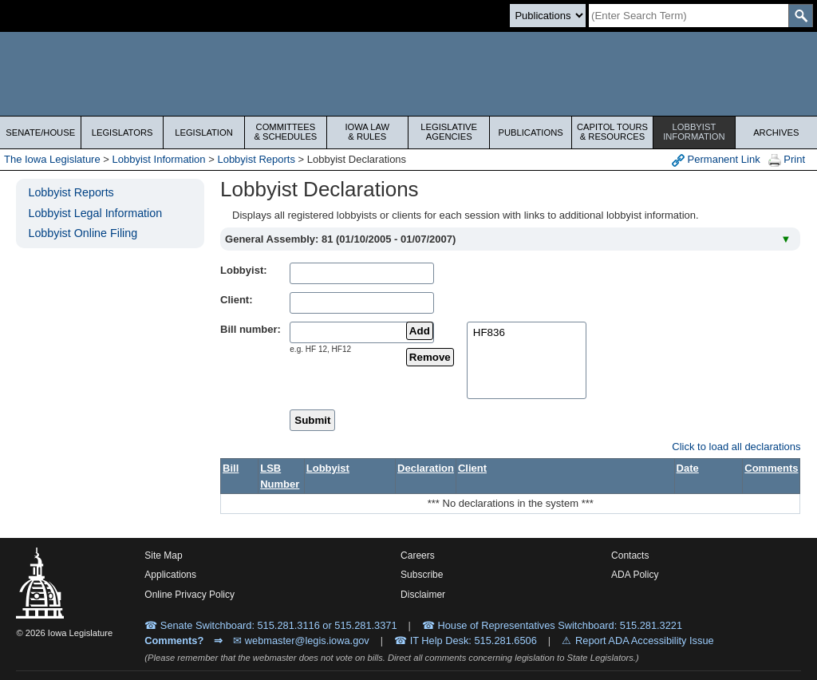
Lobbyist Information (159, 159)
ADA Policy (634, 574)
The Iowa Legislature (52, 159)
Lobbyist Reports (256, 159)
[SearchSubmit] (800, 15)
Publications (530, 132)
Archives (776, 132)
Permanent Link (716, 160)
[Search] (688, 15)
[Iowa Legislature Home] (408, 74)
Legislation (204, 132)
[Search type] (548, 15)
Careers (418, 555)
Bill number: (250, 329)
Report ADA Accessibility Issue (644, 640)
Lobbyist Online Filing (82, 233)
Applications (170, 574)
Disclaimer (423, 594)
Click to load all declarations (736, 447)
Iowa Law (367, 131)
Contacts (630, 555)
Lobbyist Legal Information (95, 213)
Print (786, 160)
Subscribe (422, 574)
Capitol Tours (612, 131)
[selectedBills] (526, 360)
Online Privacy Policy (189, 594)
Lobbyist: (243, 270)
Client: (236, 300)
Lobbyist (693, 131)
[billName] (362, 332)
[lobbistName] (362, 273)
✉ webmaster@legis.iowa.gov (301, 640)
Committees (285, 131)
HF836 (527, 333)
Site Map (163, 555)
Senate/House (40, 132)
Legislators (122, 132)
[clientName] (362, 303)
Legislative (448, 131)
